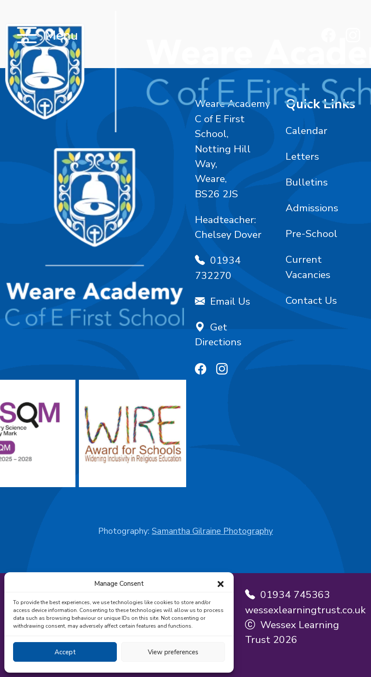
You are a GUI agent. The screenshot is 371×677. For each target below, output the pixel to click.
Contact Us (311, 300)
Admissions (312, 208)
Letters (302, 156)
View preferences (173, 652)
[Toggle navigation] (27, 36)
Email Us (222, 301)
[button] (220, 583)
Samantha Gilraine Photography (212, 531)
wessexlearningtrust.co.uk (305, 610)
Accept (65, 652)
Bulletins (307, 182)
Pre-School (311, 234)
